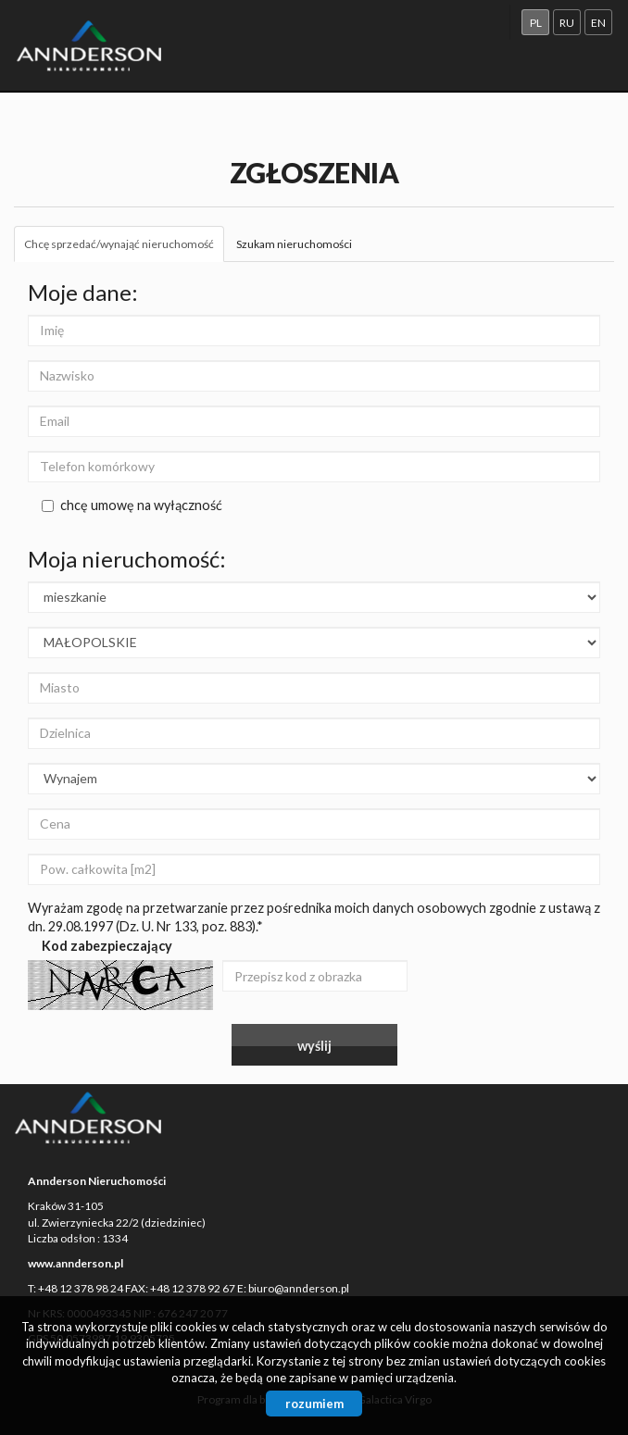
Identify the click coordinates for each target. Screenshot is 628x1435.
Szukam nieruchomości (294, 244)
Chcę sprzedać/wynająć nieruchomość (119, 244)
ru (566, 23)
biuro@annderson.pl (298, 1288)
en (598, 23)
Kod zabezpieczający (107, 946)
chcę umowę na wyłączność (132, 505)
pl (536, 23)
